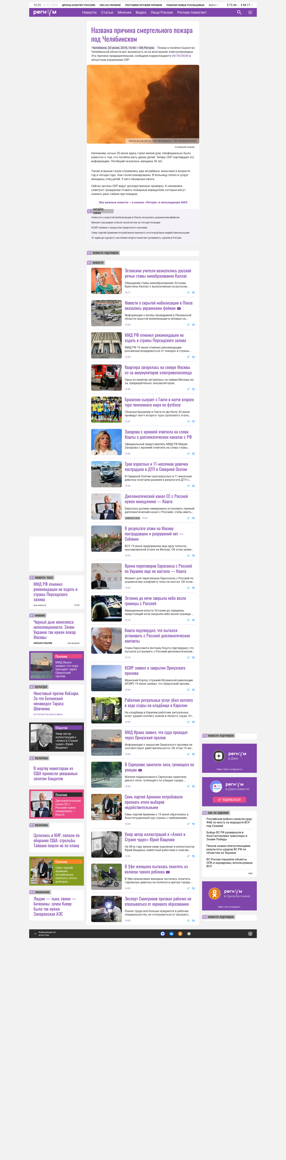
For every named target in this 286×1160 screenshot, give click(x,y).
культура (41, 881)
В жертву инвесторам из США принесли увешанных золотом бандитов (56, 967)
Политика (61, 851)
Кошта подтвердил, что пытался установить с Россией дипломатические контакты (157, 732)
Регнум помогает (192, 12)
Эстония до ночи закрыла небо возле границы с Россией (155, 698)
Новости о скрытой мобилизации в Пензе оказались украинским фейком (135, 217)
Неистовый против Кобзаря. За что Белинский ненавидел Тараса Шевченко (56, 895)
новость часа (44, 772)
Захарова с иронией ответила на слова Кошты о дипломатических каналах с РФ (158, 466)
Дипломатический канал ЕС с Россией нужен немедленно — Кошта (68, 1002)
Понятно (242, 1126)
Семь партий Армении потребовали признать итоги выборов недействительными (67, 1069)
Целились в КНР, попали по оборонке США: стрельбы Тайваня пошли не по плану (57, 1034)
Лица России (162, 12)
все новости (40, 799)
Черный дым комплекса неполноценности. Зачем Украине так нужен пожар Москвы (55, 824)
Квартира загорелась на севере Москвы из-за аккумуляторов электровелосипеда (158, 402)
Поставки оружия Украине (143, 5)
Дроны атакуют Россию (78, 5)
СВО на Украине (110, 5)
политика (41, 952)
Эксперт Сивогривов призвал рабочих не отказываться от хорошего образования (158, 1095)
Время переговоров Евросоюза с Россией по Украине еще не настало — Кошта (158, 665)
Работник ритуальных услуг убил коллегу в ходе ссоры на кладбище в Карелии (159, 832)
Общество (61, 922)
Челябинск (99, 48)
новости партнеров (105, 253)
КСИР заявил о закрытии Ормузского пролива (119, 227)
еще (250, 1067)
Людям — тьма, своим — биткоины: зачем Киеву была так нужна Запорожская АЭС (55, 1100)
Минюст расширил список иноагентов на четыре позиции (125, 222)
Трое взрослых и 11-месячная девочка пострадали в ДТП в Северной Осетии (156, 531)
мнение (40, 810)
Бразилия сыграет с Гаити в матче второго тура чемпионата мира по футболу (159, 434)
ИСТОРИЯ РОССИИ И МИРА (48, 909)
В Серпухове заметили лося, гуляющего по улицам (159, 929)
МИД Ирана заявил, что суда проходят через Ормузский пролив (66, 863)
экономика (42, 1086)
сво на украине (218, 1007)
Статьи (107, 12)
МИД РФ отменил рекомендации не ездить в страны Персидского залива (55, 786)
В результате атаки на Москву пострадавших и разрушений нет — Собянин (154, 598)
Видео (141, 12)
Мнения (124, 12)
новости (98, 263)
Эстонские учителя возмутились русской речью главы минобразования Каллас (158, 273)
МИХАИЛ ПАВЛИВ (43, 837)
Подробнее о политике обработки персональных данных (195, 1126)
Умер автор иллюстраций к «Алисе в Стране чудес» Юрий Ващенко (66, 935)
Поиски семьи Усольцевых (185, 5)
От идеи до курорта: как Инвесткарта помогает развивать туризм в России (136, 237)
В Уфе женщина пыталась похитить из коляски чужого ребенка (156, 1063)
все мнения (74, 837)
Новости (89, 12)
